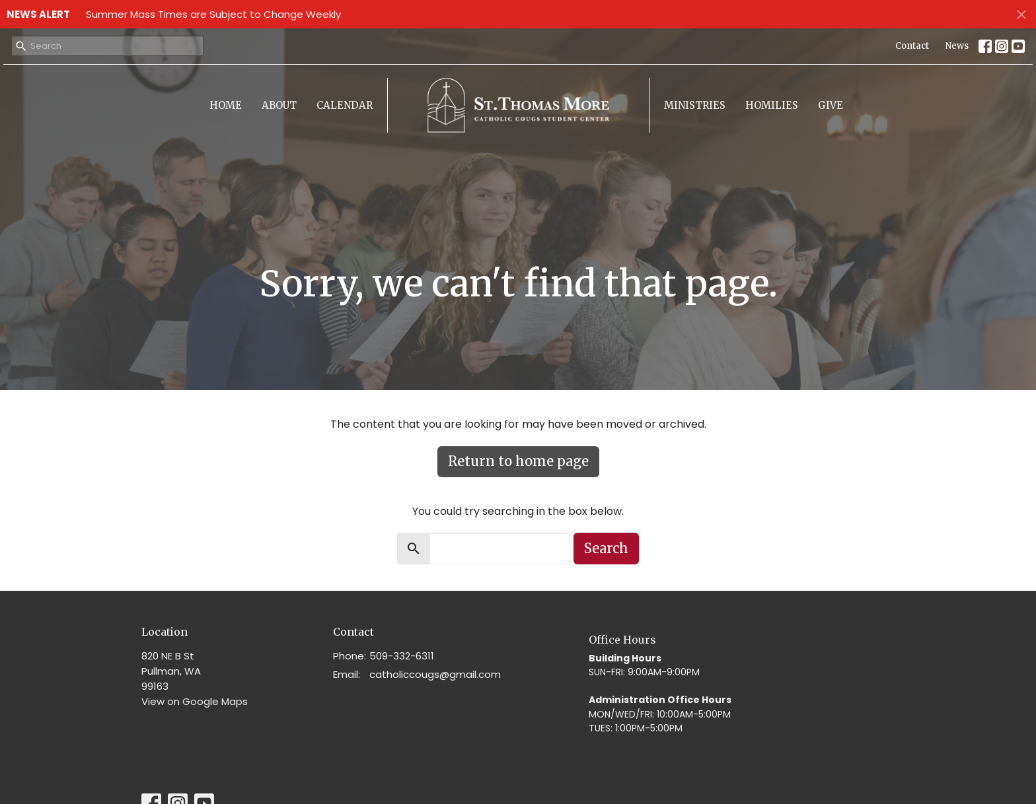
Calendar (344, 105)
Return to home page (518, 461)
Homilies (771, 105)
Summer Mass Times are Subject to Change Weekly (213, 14)
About (279, 105)
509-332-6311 (401, 656)
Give (830, 105)
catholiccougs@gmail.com (435, 674)
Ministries (694, 105)
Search (606, 548)
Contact (912, 45)
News (957, 45)
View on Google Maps (194, 701)
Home (225, 105)
